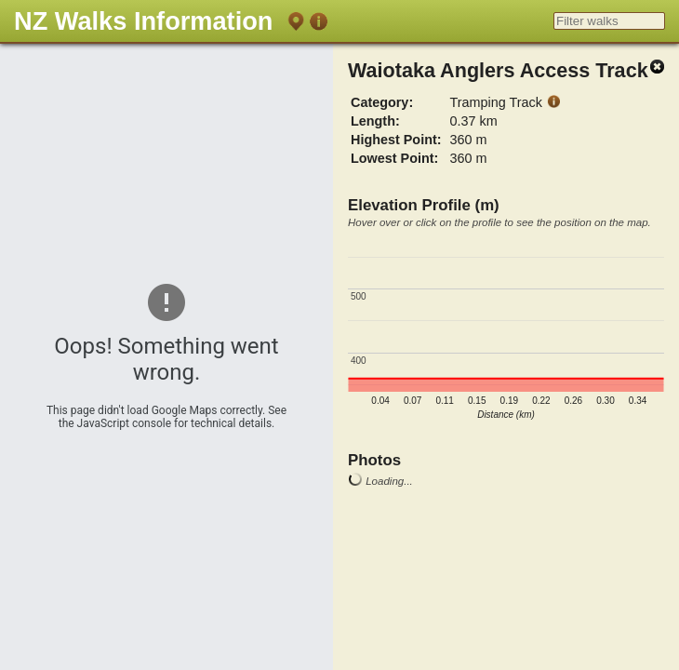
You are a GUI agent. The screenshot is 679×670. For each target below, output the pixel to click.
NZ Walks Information (143, 21)
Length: (375, 121)
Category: (382, 102)
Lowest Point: (394, 158)
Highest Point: (396, 139)
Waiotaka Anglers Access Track (498, 70)
